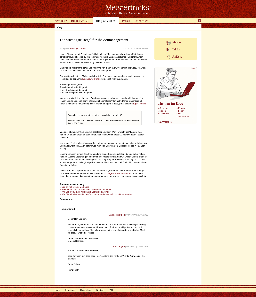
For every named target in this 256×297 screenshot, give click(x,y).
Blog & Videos (105, 21)
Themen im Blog (170, 103)
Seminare (61, 21)
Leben (83, 48)
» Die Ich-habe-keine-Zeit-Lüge (74, 187)
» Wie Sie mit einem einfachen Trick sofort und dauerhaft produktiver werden (96, 194)
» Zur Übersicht (165, 122)
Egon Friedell (139, 103)
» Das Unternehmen (182, 115)
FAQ (111, 290)
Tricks (176, 49)
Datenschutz (85, 290)
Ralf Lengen (119, 246)
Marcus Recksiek (117, 215)
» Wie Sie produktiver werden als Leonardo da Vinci (84, 192)
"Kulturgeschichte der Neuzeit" (118, 173)
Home (57, 290)
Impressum (70, 290)
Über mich (141, 21)
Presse (126, 21)
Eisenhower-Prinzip (91, 79)
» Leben (180, 111)
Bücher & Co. (80, 21)
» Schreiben (163, 108)
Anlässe (177, 56)
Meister (177, 42)
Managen (74, 48)
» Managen (181, 108)
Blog (59, 27)
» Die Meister (164, 113)
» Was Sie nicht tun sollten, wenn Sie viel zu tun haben (85, 189)
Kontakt (100, 290)
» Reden (162, 111)
